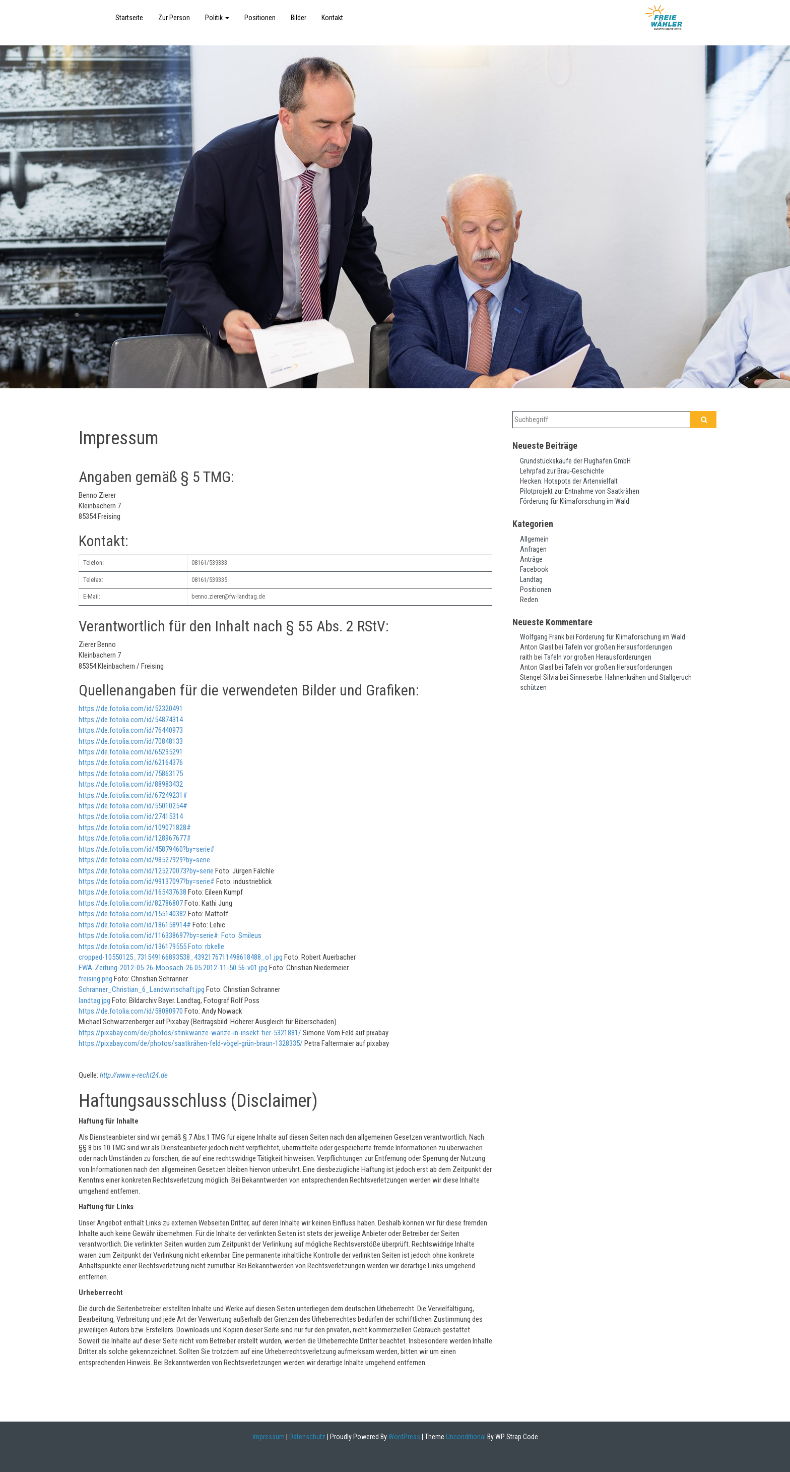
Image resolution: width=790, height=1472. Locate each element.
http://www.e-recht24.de (134, 1075)
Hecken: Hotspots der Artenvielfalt (569, 481)
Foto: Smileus (240, 935)
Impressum (268, 1437)
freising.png (95, 978)
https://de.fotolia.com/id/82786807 (131, 903)
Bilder (298, 18)
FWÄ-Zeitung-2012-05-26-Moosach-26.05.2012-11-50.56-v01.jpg (173, 967)
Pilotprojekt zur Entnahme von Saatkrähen (579, 491)
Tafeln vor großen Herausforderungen (618, 647)
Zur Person (174, 18)
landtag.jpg (94, 1000)
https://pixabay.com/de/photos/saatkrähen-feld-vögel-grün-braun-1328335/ (191, 1043)
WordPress (403, 1437)
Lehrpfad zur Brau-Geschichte (562, 471)
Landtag (531, 579)
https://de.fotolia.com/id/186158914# (135, 924)
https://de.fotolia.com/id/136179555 (132, 946)
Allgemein (534, 539)
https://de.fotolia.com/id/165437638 (132, 892)
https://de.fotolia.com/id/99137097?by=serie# (147, 881)
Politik (217, 18)
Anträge (531, 559)
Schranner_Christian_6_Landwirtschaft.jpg (142, 989)
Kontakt (332, 18)
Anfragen (533, 549)
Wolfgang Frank (542, 637)
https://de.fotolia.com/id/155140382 (132, 913)
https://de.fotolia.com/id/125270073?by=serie (146, 870)
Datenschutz (307, 1437)
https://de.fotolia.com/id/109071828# (135, 827)
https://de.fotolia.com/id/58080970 (131, 1011)
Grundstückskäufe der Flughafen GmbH (575, 461)
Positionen (260, 18)
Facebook (534, 569)
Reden (529, 600)
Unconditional (465, 1437)
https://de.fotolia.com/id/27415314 (131, 816)
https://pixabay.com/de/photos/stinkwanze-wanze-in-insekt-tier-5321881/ (190, 1032)
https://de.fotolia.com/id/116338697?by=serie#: (149, 935)
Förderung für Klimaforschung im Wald (574, 501)
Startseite (129, 18)
